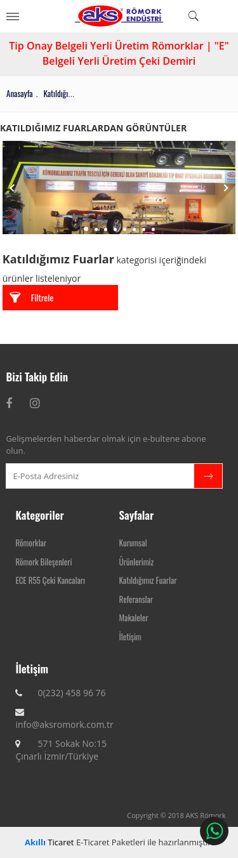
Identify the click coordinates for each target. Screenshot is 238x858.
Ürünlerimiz (136, 561)
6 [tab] (134, 229)
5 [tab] (124, 229)
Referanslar (136, 599)
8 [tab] (153, 229)
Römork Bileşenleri (43, 561)
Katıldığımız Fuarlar (148, 580)
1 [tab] (86, 229)
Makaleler (134, 617)
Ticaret (49, 842)
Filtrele (32, 297)
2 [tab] (96, 229)
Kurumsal (133, 542)
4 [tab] (115, 229)
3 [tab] (105, 229)
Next (225, 187)
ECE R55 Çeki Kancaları (49, 580)
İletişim (130, 636)
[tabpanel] (119, 187)
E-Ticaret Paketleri (110, 842)
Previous (12, 187)
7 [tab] (143, 229)
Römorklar (30, 542)
